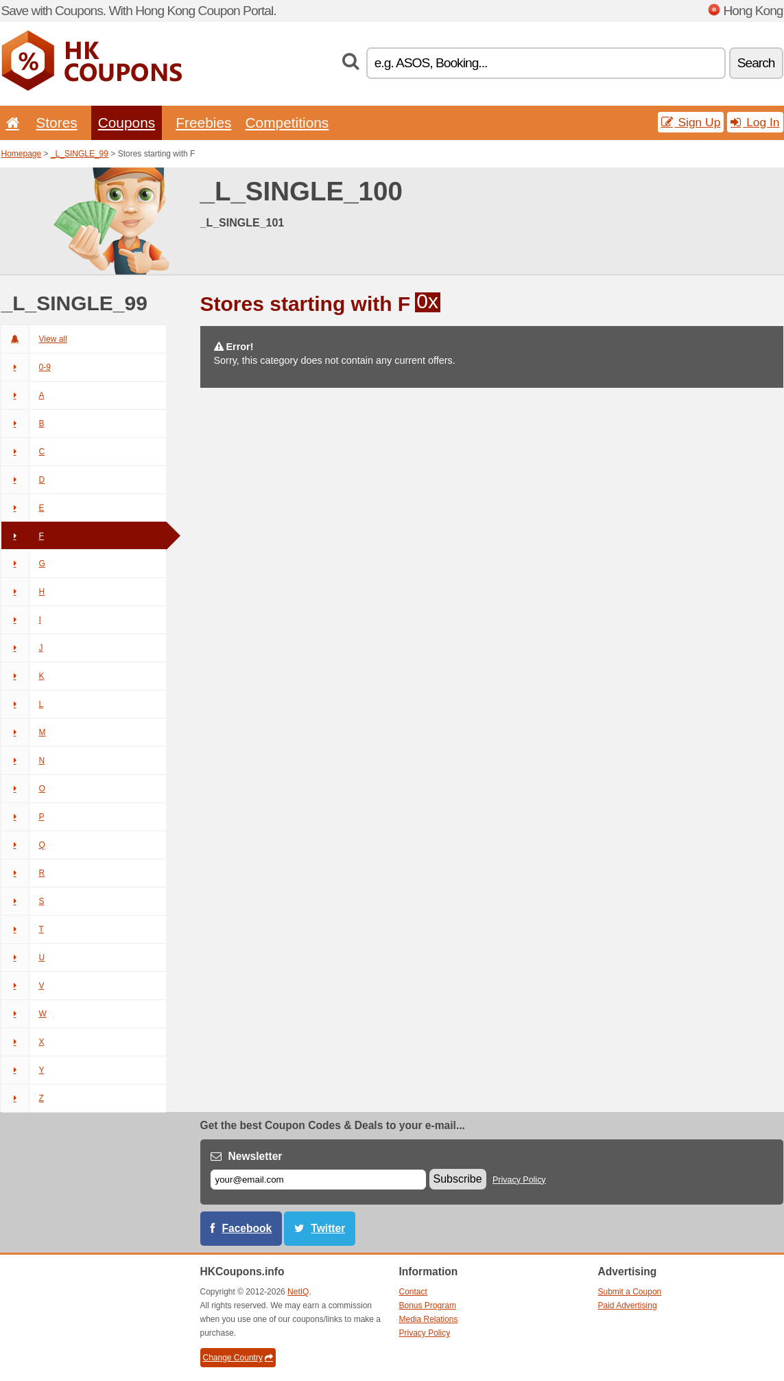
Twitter (328, 1228)
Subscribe (457, 1179)
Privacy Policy (519, 1180)
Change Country (238, 1357)
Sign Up (691, 122)
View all (34, 339)
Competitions (287, 122)
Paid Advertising (627, 1305)
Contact (413, 1292)
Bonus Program (427, 1305)
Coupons (127, 122)
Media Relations (428, 1319)
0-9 (26, 367)
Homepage (21, 154)
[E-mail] (318, 1179)
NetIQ (298, 1292)
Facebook (247, 1228)
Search (756, 63)
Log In (754, 122)
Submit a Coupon (630, 1292)
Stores (56, 122)
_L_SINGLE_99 (79, 154)
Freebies (203, 122)
